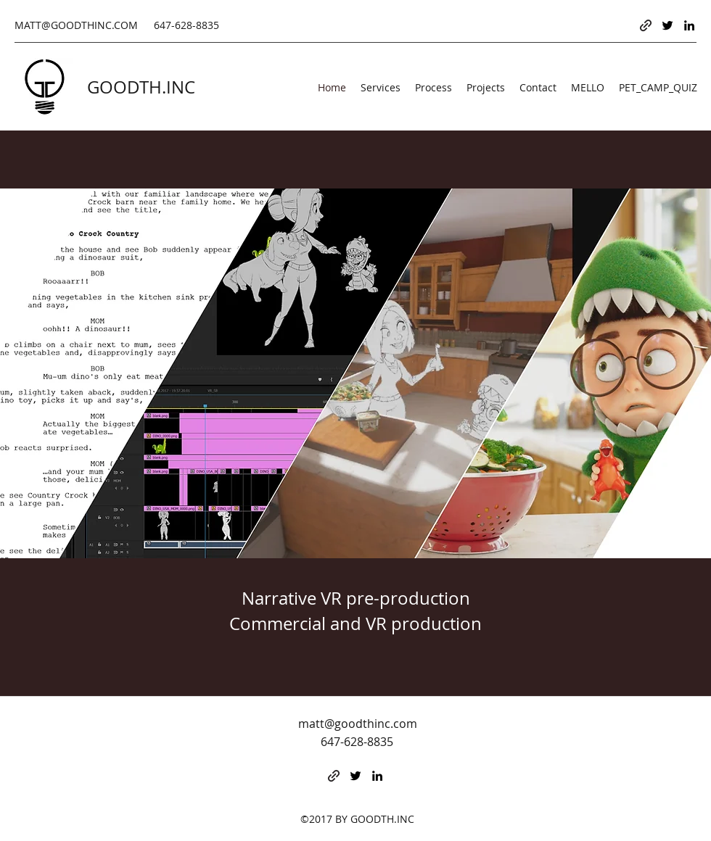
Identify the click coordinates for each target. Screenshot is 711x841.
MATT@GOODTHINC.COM (76, 25)
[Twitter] (667, 25)
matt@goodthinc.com (357, 724)
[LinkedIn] (689, 25)
